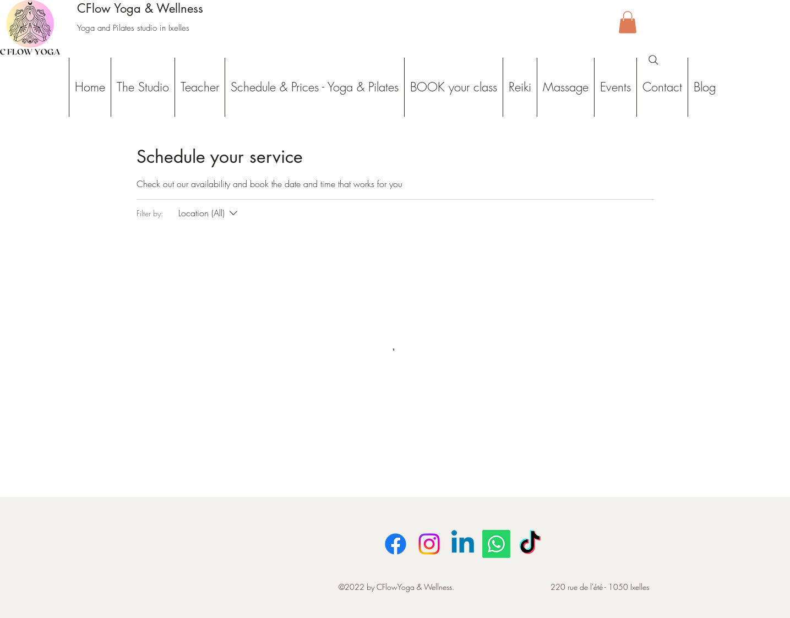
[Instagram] (429, 544)
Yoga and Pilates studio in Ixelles (133, 28)
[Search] (653, 60)
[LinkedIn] (463, 544)
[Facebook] (396, 544)
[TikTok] (530, 544)
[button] (627, 22)
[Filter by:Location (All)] (209, 213)
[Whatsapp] (496, 544)
